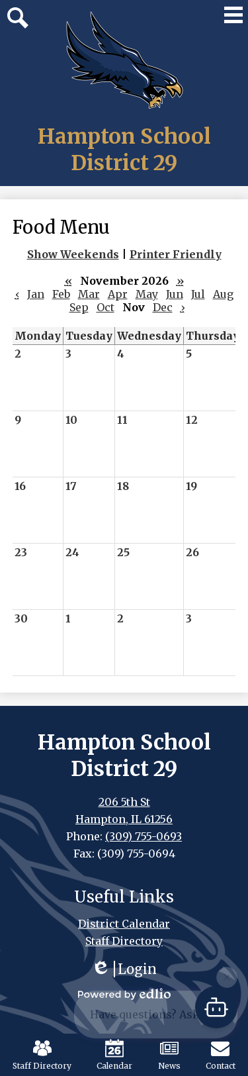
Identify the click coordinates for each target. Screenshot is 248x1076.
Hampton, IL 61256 (124, 819)
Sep (79, 307)
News (169, 1055)
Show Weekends (73, 254)
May (147, 294)
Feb (61, 294)
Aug (223, 294)
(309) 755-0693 (143, 836)
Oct (105, 307)
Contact (220, 1055)
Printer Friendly (176, 254)
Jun (174, 294)
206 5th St (124, 801)
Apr (118, 294)
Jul (198, 294)
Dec (163, 307)
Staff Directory (42, 1055)
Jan (35, 294)
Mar (89, 294)
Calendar (114, 1055)
